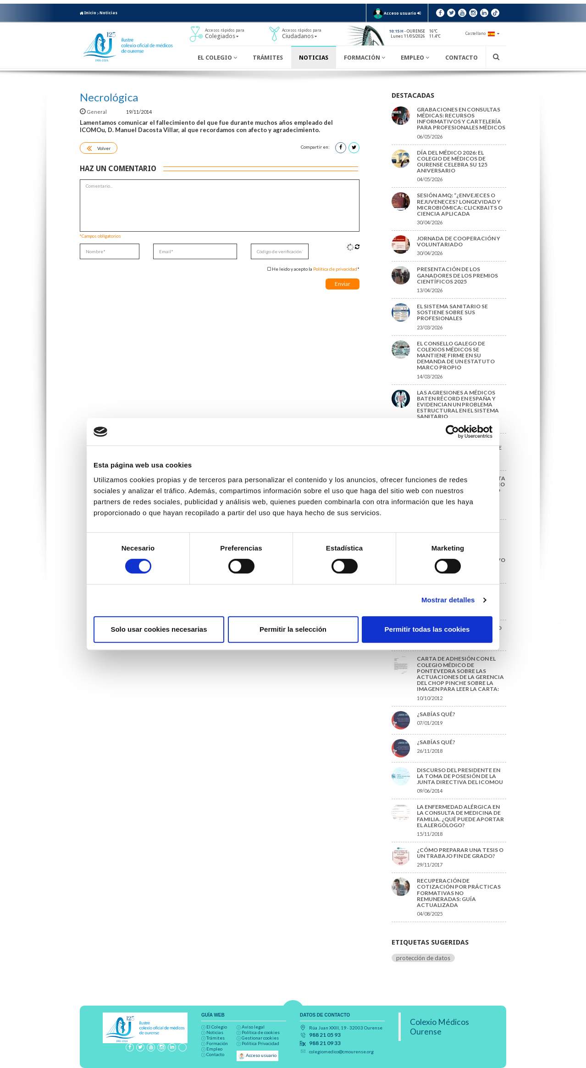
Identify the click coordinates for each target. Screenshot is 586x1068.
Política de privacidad (335, 269)
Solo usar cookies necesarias (159, 629)
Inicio (88, 13)
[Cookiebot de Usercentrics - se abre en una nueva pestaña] (452, 432)
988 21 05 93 (325, 1035)
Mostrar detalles (448, 600)
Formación (364, 57)
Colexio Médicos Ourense (439, 1026)
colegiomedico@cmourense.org (341, 1051)
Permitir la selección (293, 629)
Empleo (415, 57)
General (94, 112)
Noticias (108, 13)
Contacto (461, 57)
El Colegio (217, 57)
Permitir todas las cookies (427, 629)
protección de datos (423, 958)
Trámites (268, 57)
